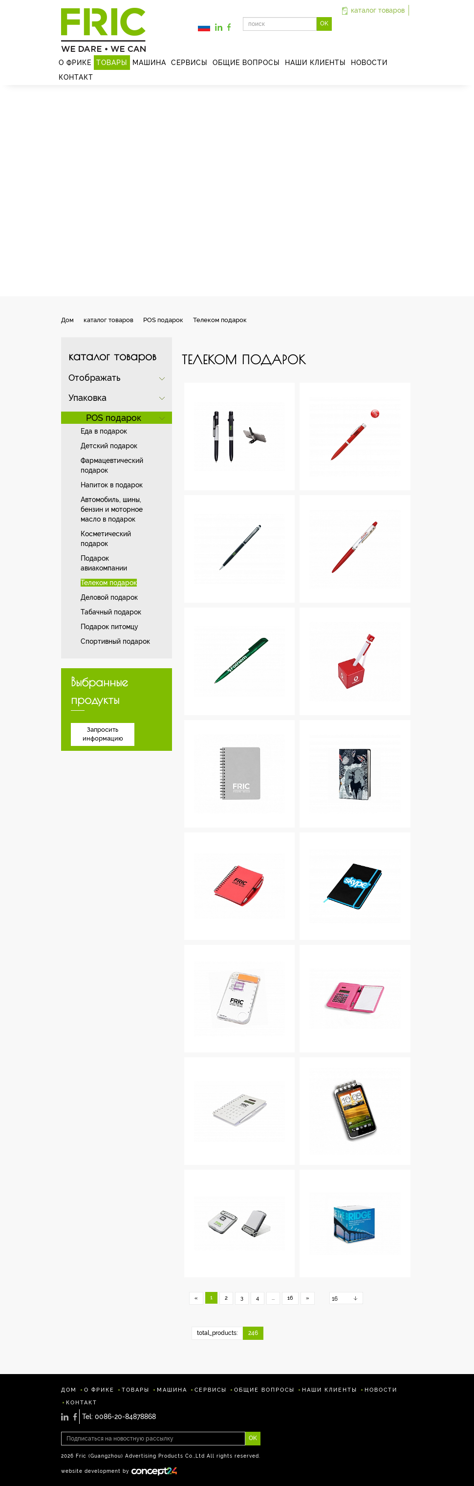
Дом (67, 320)
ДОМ (69, 1390)
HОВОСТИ (369, 62)
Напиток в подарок (112, 485)
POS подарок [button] (113, 418)
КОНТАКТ (76, 77)
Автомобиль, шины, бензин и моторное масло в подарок (112, 509)
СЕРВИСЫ (189, 62)
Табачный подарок (111, 612)
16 (290, 1298)
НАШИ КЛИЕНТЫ (315, 62)
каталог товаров (373, 10)
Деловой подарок (109, 597)
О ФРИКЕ (75, 62)
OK (324, 23)
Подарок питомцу (109, 627)
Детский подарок (109, 446)
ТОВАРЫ (112, 62)
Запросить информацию (103, 734)
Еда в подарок (104, 431)
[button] (204, 26)
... (273, 1298)
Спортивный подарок (115, 641)
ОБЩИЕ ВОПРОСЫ (246, 62)
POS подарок (163, 320)
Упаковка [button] (87, 398)
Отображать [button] (94, 377)
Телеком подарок (109, 583)
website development (91, 1471)
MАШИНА (149, 62)
